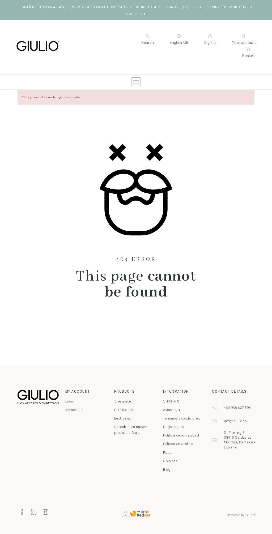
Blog (166, 470)
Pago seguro (173, 427)
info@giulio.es (235, 421)
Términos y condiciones (181, 418)
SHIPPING (171, 401)
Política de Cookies (178, 444)
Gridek (250, 515)
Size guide (122, 401)
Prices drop (123, 410)
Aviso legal (172, 410)
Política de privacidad (181, 435)
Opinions (170, 461)
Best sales (122, 418)
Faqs (167, 453)
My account (74, 410)
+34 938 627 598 (237, 408)
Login (69, 401)
